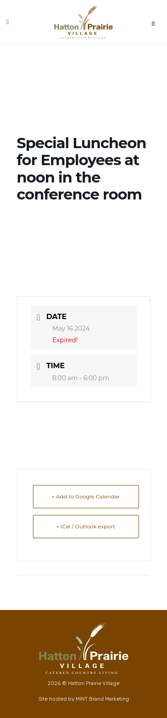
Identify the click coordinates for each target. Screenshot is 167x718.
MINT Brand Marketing (102, 699)
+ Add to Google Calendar (86, 496)
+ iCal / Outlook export (85, 526)
